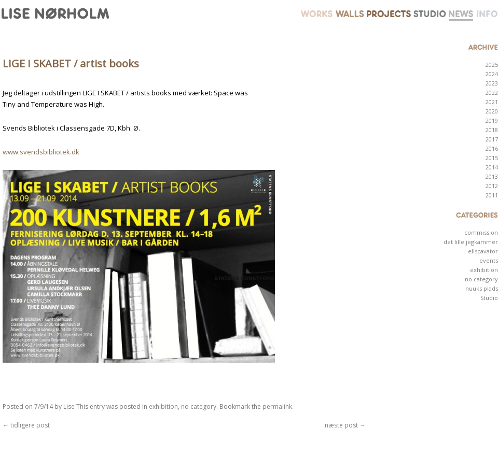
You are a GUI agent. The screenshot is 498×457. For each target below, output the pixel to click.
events (488, 260)
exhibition (163, 406)
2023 (492, 83)
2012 (492, 186)
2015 (492, 158)
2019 (492, 120)
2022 (492, 92)
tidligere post (26, 425)
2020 (492, 111)
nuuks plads (481, 288)
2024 (492, 74)
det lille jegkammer (471, 242)
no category (198, 406)
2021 (492, 102)
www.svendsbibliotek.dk (41, 151)
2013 (492, 176)
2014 (492, 167)
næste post (345, 425)
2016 (492, 148)
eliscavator (483, 251)
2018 (492, 130)
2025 (492, 64)
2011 (492, 195)
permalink (277, 406)
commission (481, 232)
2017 (492, 139)
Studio (489, 298)
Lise (69, 406)
